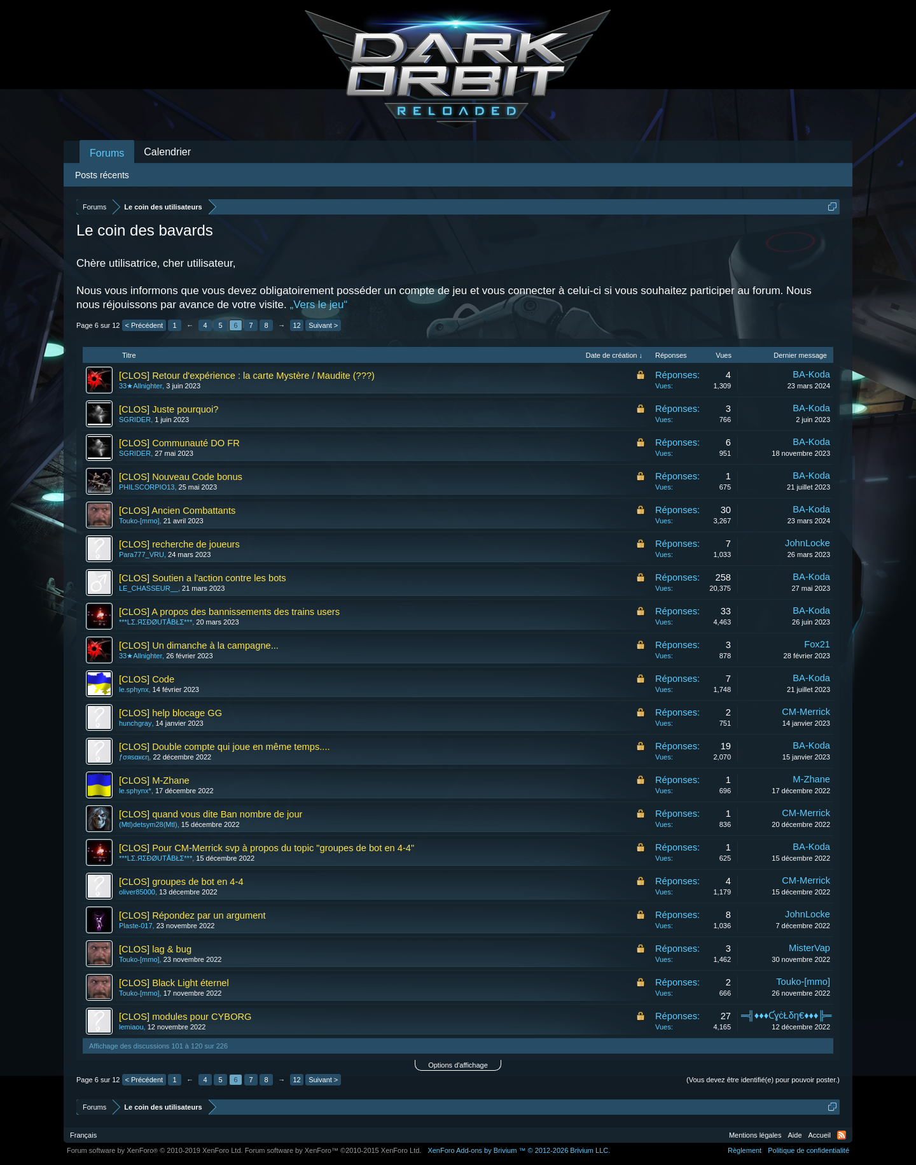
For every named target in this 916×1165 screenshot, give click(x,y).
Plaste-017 (136, 925)
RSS (841, 1135)
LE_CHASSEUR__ (148, 588)
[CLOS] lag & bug (155, 949)
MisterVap (809, 948)
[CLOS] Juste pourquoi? (168, 409)
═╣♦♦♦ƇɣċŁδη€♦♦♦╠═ (786, 1015)
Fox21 (817, 644)
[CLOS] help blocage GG (170, 713)
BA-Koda (811, 374)
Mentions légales (755, 1135)
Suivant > (323, 325)
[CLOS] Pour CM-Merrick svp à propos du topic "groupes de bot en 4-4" (266, 848)
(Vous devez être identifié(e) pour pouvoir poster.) (763, 1080)
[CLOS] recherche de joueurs (179, 544)
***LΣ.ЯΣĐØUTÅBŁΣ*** (155, 622)
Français (83, 1135)
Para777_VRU (141, 554)
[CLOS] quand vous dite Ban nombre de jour (210, 814)
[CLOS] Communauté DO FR (179, 443)
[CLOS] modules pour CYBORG (185, 1017)
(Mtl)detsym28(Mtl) (148, 824)
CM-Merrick (806, 712)
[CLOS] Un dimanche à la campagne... (199, 645)
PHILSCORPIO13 (146, 487)
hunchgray (135, 723)
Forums (107, 153)
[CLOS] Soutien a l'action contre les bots (202, 578)
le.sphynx (133, 689)
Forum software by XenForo (155, 1150)
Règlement (744, 1150)
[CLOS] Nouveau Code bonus (180, 477)
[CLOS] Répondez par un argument (192, 915)
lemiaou (131, 1027)
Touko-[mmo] (139, 521)
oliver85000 (137, 892)
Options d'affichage (458, 1065)
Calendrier (167, 151)
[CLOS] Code (146, 679)
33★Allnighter (140, 386)
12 (297, 325)
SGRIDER (135, 419)
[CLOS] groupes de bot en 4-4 (181, 882)
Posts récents (102, 175)
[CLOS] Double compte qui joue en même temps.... (224, 747)
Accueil (819, 1135)
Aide (795, 1135)
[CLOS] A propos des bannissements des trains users (229, 612)
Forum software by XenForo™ (333, 1150)
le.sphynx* (135, 790)
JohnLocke (807, 543)
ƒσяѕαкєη (134, 757)
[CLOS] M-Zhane (154, 780)
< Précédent (144, 325)
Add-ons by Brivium (518, 1150)
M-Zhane (811, 779)
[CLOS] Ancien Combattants (177, 510)
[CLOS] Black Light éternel (174, 983)
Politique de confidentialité (808, 1150)
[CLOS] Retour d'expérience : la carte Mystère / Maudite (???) (247, 376)
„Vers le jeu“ (318, 305)
